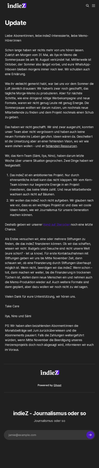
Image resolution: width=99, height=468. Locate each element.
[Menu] (93, 5)
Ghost (57, 385)
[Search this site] (87, 5)
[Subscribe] (90, 435)
